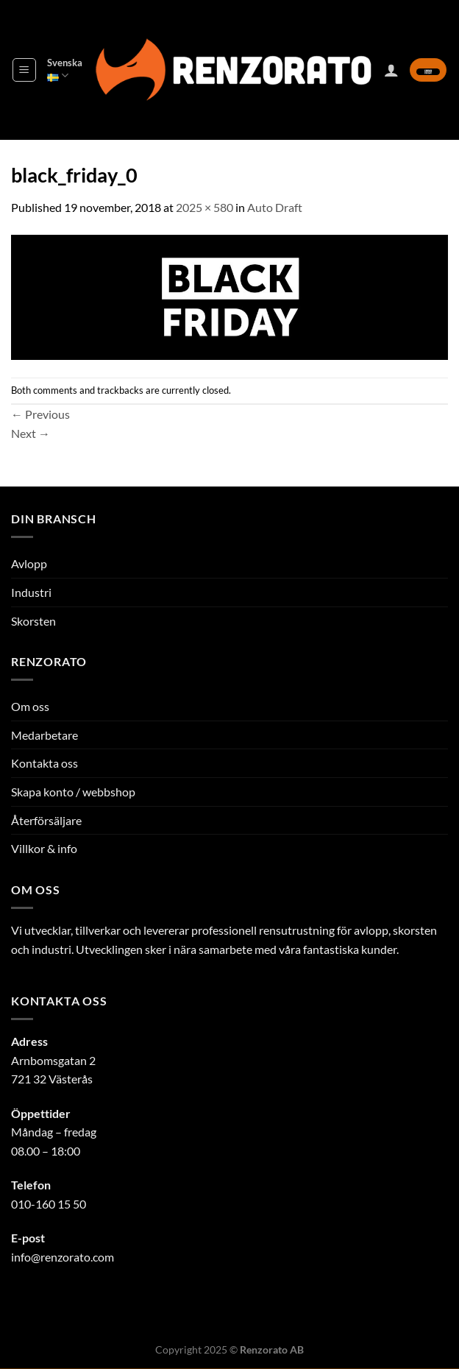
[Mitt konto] (391, 70)
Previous (40, 414)
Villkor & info (44, 848)
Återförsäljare (46, 820)
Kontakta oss (44, 763)
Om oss (30, 706)
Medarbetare (44, 735)
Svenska (64, 69)
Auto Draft (274, 207)
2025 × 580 (204, 207)
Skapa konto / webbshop (73, 792)
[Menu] (24, 70)
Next (30, 433)
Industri (31, 592)
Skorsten (33, 621)
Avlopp (29, 563)
